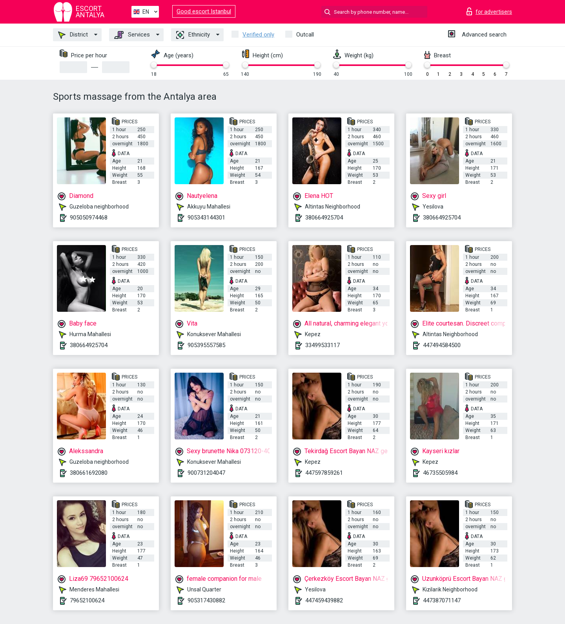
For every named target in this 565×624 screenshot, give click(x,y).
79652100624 (87, 600)
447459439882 (324, 600)
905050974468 (89, 217)
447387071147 (442, 600)
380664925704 (324, 217)
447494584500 (442, 345)
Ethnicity (193, 35)
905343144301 (206, 217)
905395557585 (206, 345)
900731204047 (206, 472)
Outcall (305, 34)
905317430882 (206, 600)
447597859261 (324, 472)
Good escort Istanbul (204, 11)
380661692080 (89, 472)
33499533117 (322, 345)
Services (132, 35)
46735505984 (440, 472)
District (73, 35)
